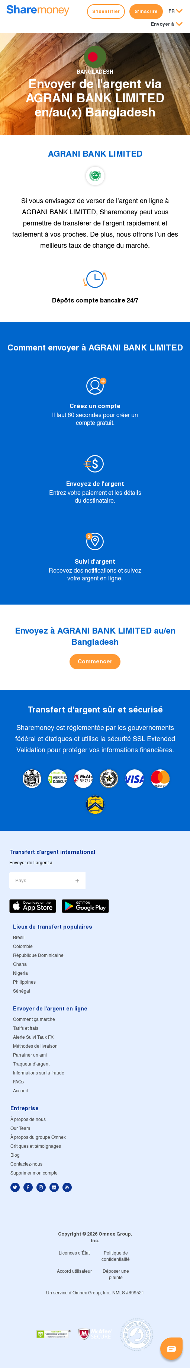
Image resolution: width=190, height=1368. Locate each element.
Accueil (20, 1091)
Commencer (95, 661)
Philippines (24, 982)
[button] (167, 24)
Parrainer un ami (30, 1055)
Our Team (20, 1128)
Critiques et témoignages (35, 1146)
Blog (15, 1155)
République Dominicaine (38, 955)
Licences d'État (74, 1253)
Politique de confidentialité (116, 1256)
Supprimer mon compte (34, 1173)
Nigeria (20, 973)
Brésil (19, 938)
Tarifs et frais (25, 1028)
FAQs (18, 1082)
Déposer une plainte (116, 1274)
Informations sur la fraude (38, 1073)
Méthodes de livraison (35, 1046)
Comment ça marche (34, 1019)
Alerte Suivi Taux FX (33, 1037)
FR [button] (171, 11)
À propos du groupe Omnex (38, 1137)
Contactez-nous (26, 1164)
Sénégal (21, 991)
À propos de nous (28, 1119)
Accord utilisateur (74, 1271)
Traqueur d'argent (31, 1064)
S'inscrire (146, 11)
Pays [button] (20, 881)
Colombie (23, 946)
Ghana (20, 964)
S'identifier (106, 11)
